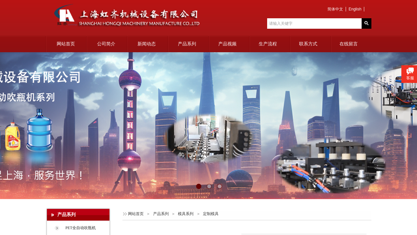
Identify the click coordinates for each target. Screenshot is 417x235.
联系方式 (308, 43)
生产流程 (268, 43)
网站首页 (66, 43)
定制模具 (211, 214)
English (355, 9)
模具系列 (186, 214)
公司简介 (106, 43)
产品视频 (227, 43)
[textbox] (314, 23)
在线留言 (348, 43)
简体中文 (335, 9)
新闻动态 (146, 43)
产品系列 (187, 43)
